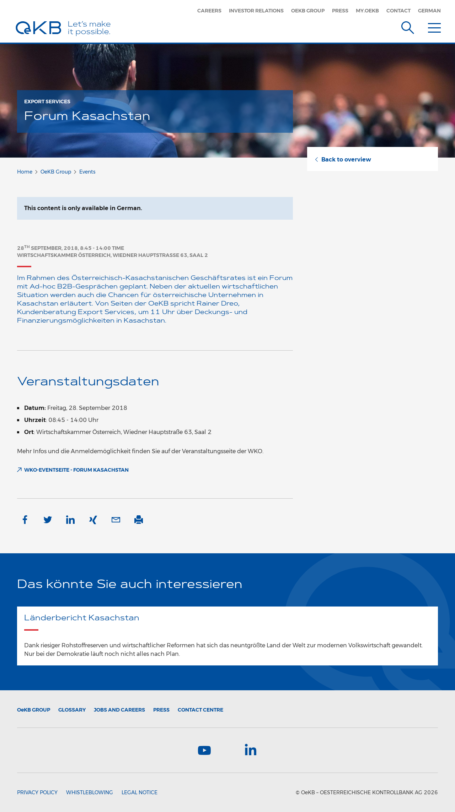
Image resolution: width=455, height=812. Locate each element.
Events (87, 172)
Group (33, 710)
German (429, 10)
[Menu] (434, 26)
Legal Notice (139, 792)
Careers (209, 10)
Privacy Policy (37, 792)
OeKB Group (308, 10)
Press (340, 10)
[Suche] (407, 26)
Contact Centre (200, 710)
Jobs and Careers (119, 710)
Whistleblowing (89, 792)
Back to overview (342, 159)
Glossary (72, 710)
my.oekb (367, 10)
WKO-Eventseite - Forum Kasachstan (76, 470)
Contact (398, 10)
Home (24, 172)
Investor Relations (256, 10)
